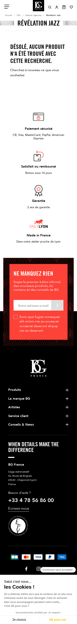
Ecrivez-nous (18, 508)
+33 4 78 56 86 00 (31, 500)
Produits (14, 390)
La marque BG (19, 398)
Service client (18, 416)
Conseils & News (21, 424)
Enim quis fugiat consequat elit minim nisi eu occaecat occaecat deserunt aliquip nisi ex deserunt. (40, 324)
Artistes (14, 407)
